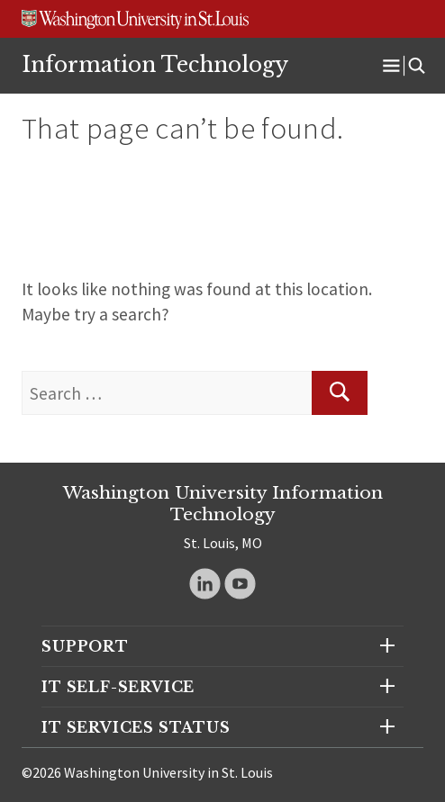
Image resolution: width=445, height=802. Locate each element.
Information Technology (155, 64)
